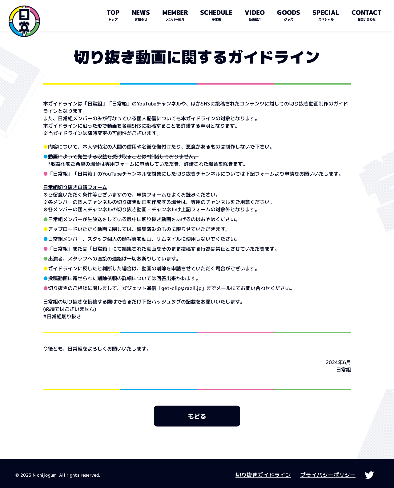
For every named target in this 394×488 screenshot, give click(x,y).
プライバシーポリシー (328, 475)
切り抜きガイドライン (263, 475)
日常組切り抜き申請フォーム (75, 187)
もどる (197, 416)
